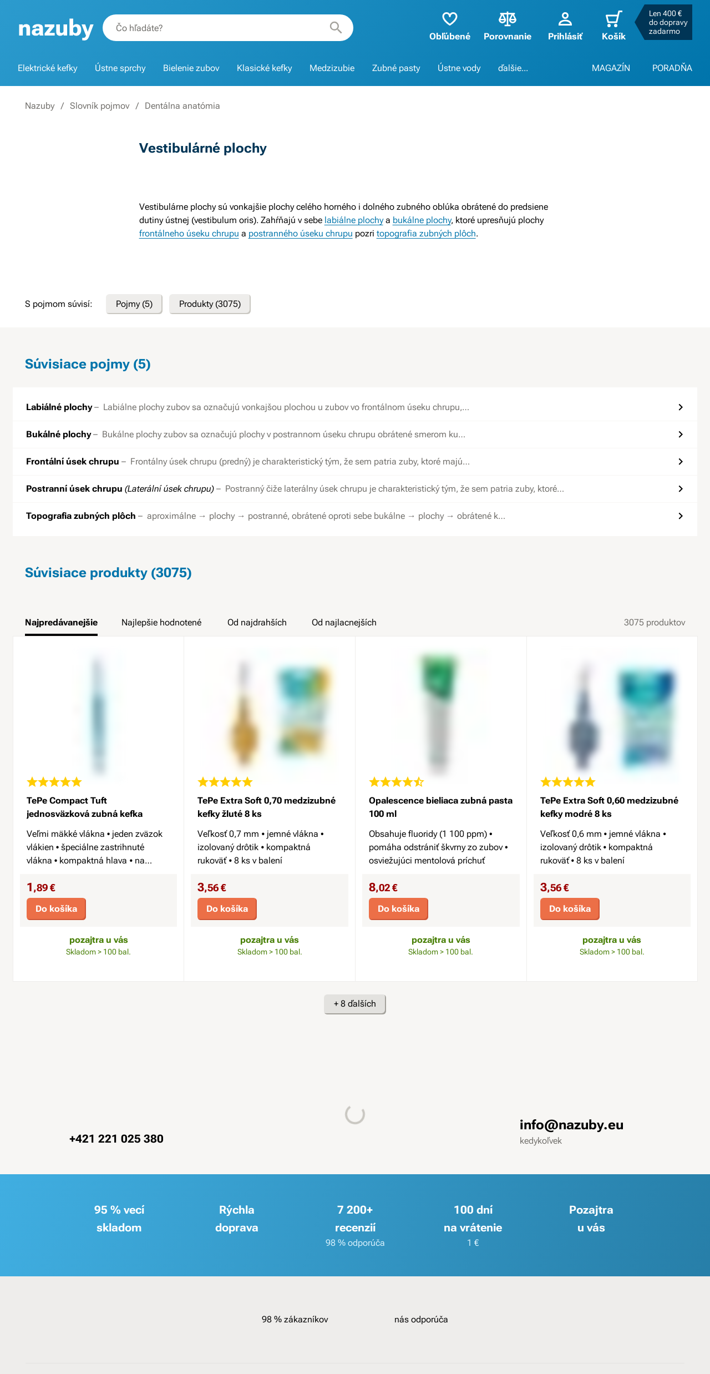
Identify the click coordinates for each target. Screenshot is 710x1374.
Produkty (210, 304)
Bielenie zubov (191, 68)
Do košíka (56, 908)
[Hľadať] (336, 27)
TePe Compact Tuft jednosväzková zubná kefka (85, 807)
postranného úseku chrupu (300, 233)
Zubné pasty (396, 68)
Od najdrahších (257, 622)
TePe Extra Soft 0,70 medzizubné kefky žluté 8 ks (266, 807)
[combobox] (228, 27)
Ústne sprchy (120, 68)
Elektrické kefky (47, 68)
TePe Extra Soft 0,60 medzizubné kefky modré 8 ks (609, 807)
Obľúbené (449, 25)
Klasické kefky (264, 68)
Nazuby (39, 105)
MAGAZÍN (611, 68)
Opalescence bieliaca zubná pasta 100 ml (441, 807)
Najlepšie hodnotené (161, 622)
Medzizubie (332, 68)
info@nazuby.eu (571, 1125)
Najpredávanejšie (61, 622)
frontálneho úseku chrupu (189, 233)
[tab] (61, 626)
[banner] (56, 28)
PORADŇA (672, 68)
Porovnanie (507, 25)
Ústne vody (459, 68)
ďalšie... (513, 68)
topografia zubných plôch (426, 233)
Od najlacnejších (344, 622)
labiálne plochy (353, 220)
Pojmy (134, 304)
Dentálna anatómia (182, 105)
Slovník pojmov (99, 105)
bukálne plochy (422, 220)
